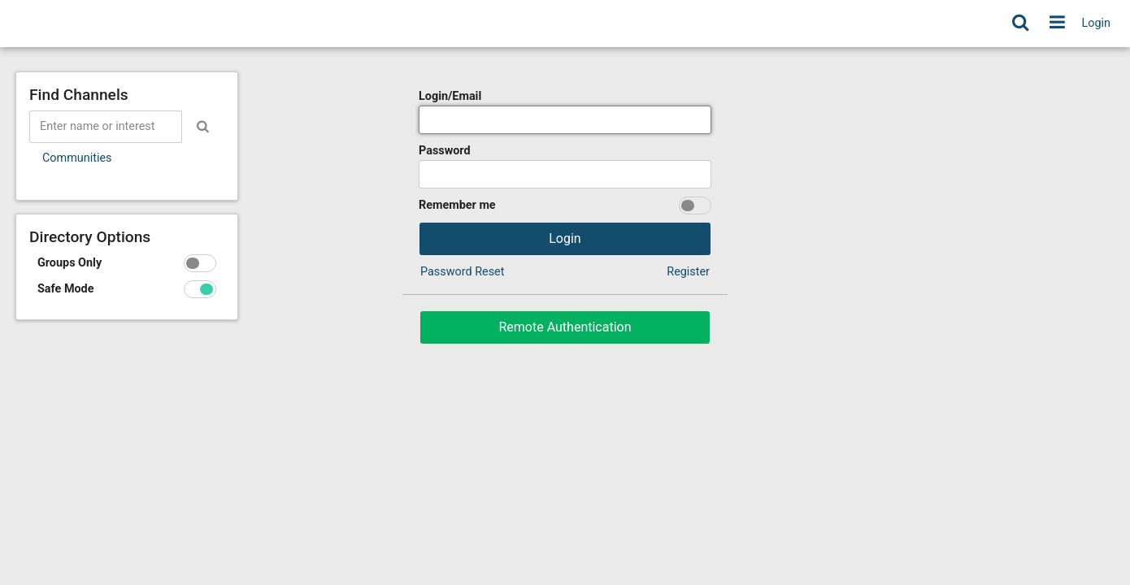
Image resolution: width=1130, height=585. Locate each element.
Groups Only (69, 263)
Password (445, 151)
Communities (76, 158)
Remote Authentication (564, 327)
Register (688, 272)
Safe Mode (65, 289)
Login (1096, 23)
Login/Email (450, 96)
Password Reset (462, 272)
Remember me (457, 205)
